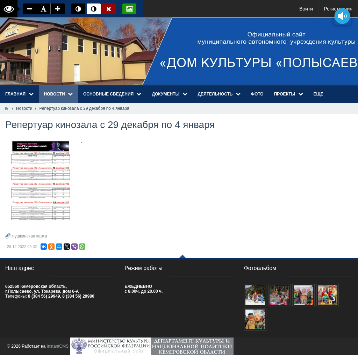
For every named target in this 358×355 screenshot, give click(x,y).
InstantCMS (58, 346)
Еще (318, 94)
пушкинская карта (29, 236)
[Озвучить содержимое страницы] (342, 16)
